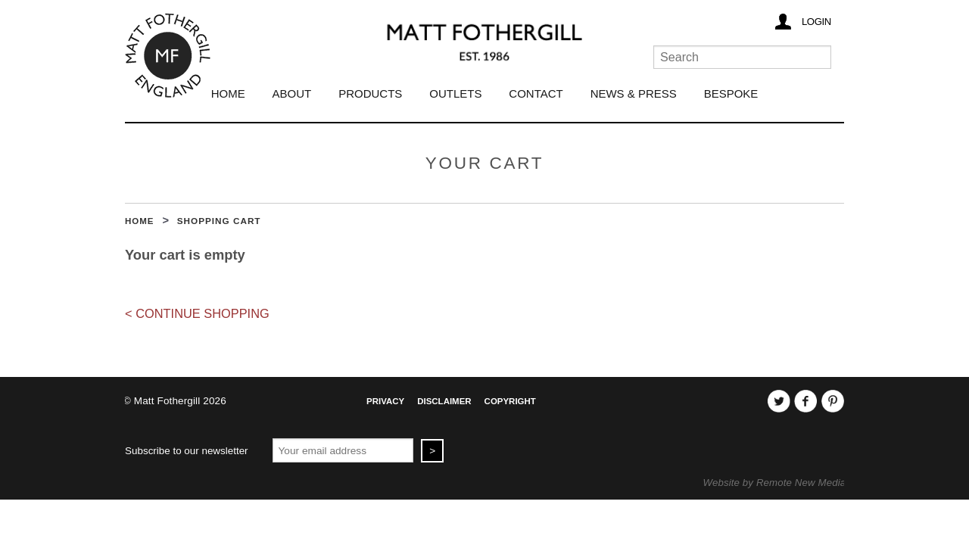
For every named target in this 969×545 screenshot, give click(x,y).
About (292, 93)
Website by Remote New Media (774, 482)
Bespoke (731, 93)
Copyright (510, 401)
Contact (535, 93)
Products (370, 93)
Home (228, 93)
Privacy (385, 401)
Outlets (455, 93)
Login (816, 21)
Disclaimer (444, 401)
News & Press (633, 93)
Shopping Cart (219, 221)
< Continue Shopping (197, 313)
